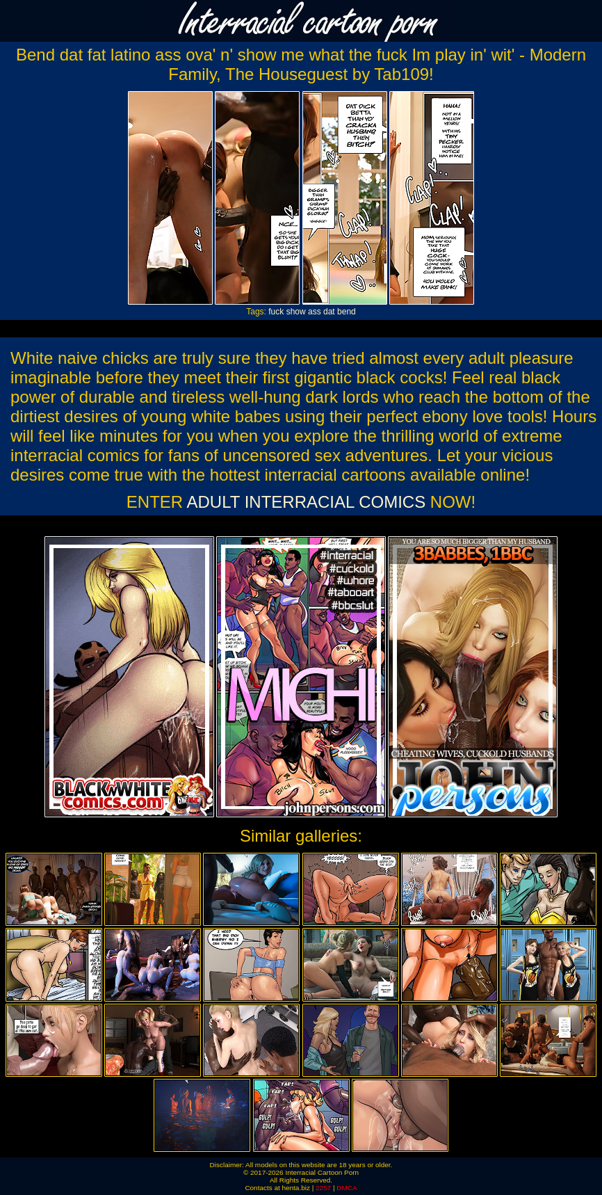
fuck (276, 311)
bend (346, 311)
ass (314, 311)
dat (329, 311)
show (296, 311)
